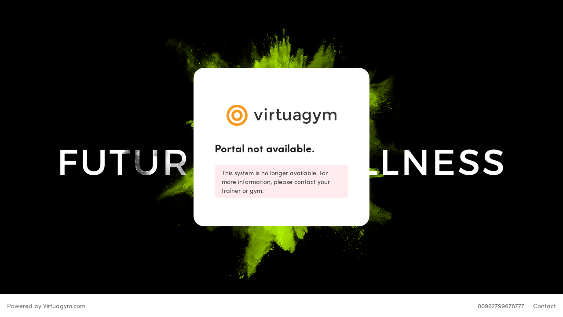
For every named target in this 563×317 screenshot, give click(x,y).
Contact (544, 305)
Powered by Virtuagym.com (46, 305)
